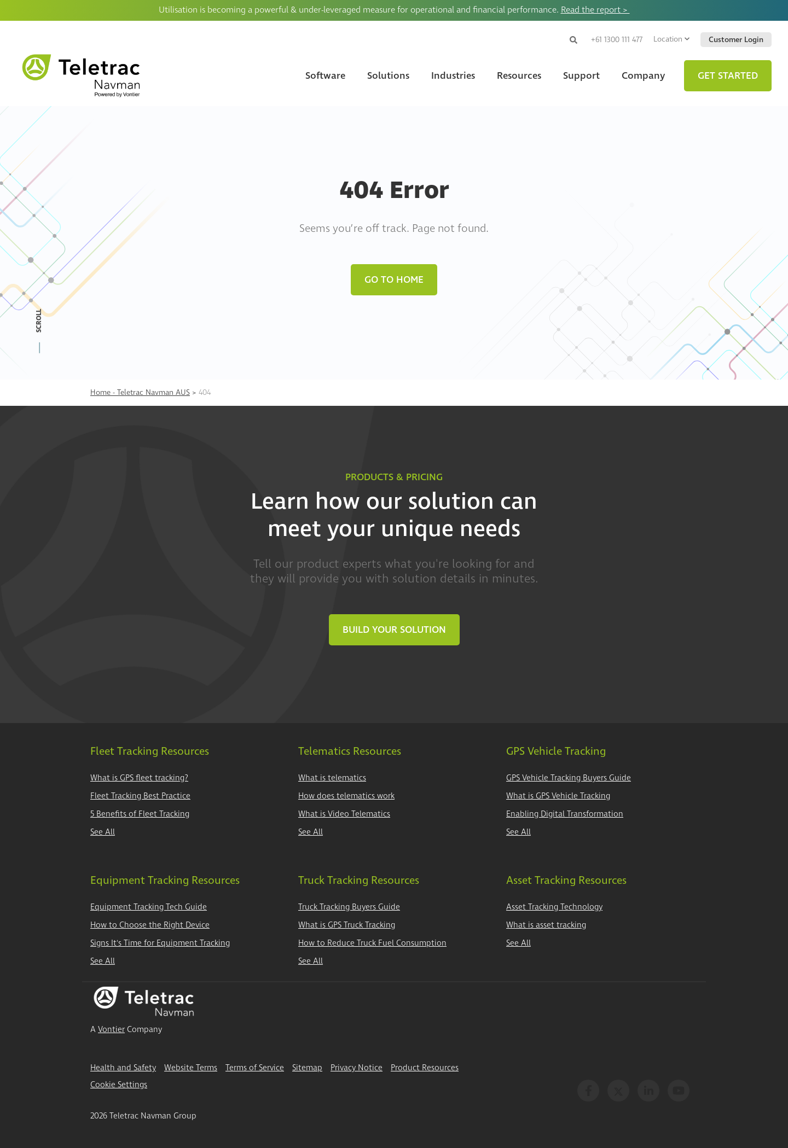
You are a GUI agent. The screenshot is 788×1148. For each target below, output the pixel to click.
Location (671, 39)
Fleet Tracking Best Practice (140, 796)
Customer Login (736, 39)
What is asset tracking (546, 925)
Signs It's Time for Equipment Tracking (160, 943)
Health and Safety (123, 1068)
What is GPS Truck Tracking (346, 925)
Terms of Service (254, 1068)
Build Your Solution (394, 630)
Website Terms (190, 1068)
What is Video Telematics (344, 814)
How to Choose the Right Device (150, 925)
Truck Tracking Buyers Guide (349, 907)
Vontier (111, 1029)
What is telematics (332, 778)
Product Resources (425, 1068)
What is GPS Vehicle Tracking (558, 796)
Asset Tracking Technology (554, 907)
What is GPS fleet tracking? (139, 778)
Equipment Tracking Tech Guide (148, 907)
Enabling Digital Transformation (564, 814)
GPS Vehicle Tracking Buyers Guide (568, 778)
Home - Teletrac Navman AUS (140, 392)
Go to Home (394, 280)
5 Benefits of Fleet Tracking (139, 814)
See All (102, 832)
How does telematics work (346, 796)
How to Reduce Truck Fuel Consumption (372, 943)
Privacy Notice (357, 1068)
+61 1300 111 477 (616, 39)
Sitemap (307, 1068)
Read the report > (595, 10)
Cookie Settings (118, 1085)
